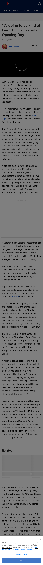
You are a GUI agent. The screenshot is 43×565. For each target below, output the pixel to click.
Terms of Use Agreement (23, 549)
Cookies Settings (21, 554)
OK (21, 561)
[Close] (40, 539)
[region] (21, 550)
